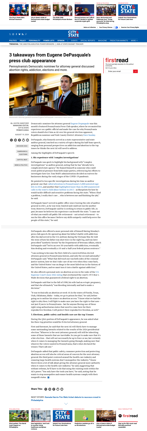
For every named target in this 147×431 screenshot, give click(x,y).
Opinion (60, 41)
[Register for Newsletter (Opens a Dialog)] (135, 71)
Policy (23, 41)
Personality (34, 41)
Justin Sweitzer (20, 123)
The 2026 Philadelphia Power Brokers (36, 44)
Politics (13, 41)
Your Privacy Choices (108, 27)
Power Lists (48, 41)
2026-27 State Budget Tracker (70, 44)
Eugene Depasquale (80, 123)
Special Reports (88, 41)
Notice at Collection (90, 27)
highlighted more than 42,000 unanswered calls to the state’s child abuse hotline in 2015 (65, 188)
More (134, 41)
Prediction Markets (119, 41)
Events (74, 41)
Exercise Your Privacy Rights (130, 27)
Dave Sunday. (89, 135)
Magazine (102, 41)
